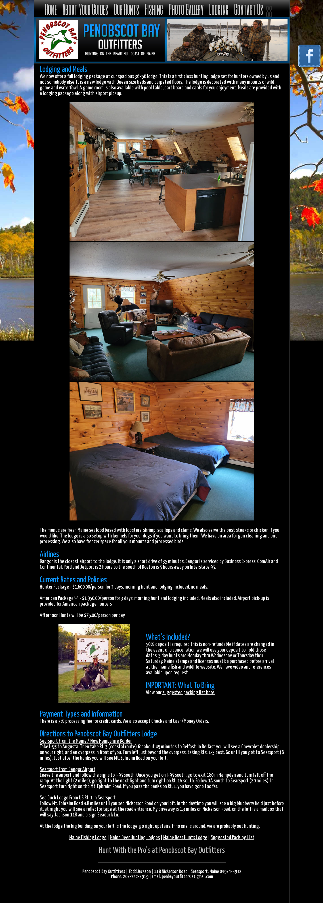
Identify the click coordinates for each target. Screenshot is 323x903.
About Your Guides (85, 9)
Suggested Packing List (232, 837)
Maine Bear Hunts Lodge (185, 837)
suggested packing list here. (188, 692)
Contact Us (248, 9)
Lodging (218, 9)
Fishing (154, 9)
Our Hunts (126, 9)
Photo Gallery (186, 9)
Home (51, 9)
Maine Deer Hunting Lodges (135, 837)
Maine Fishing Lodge (87, 837)
